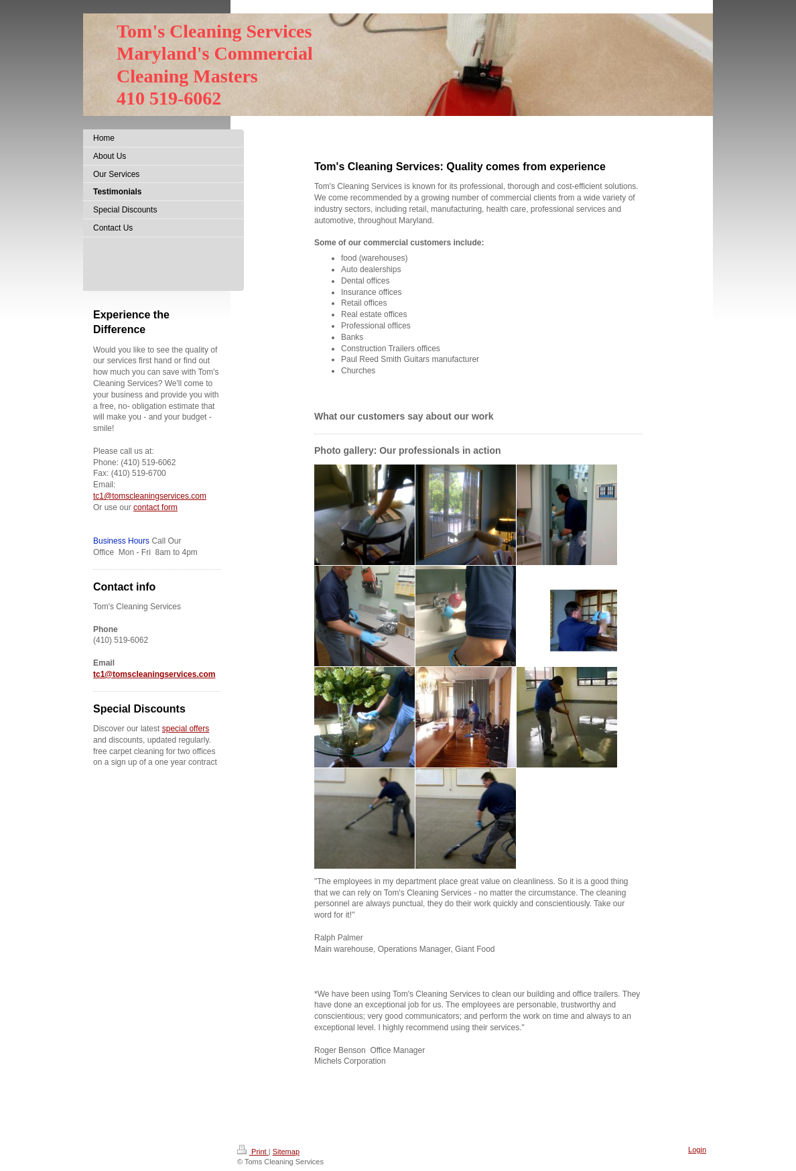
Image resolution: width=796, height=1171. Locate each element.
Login (697, 1150)
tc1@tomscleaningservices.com (149, 496)
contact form (155, 507)
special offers (185, 728)
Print (253, 1152)
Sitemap (286, 1152)
